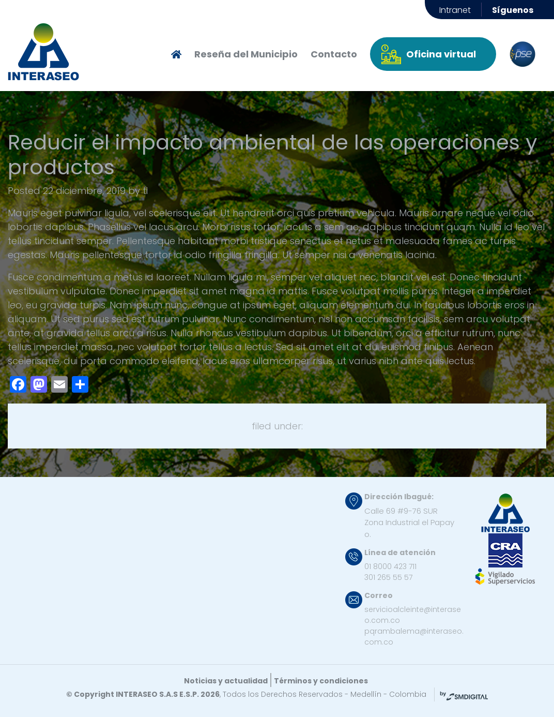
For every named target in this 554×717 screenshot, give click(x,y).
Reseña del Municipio (246, 54)
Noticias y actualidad (226, 681)
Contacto (334, 54)
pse (522, 54)
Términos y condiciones (321, 681)
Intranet (455, 10)
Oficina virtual (441, 54)
